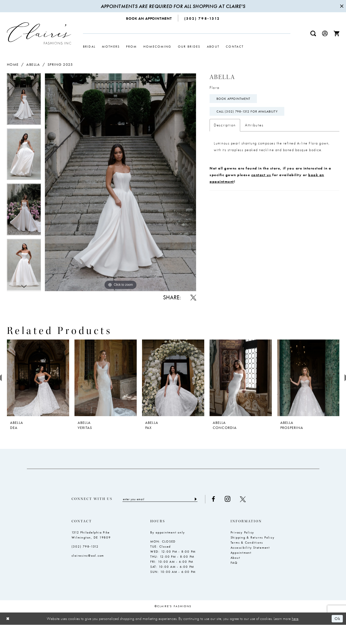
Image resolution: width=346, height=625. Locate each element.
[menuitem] (149, 18)
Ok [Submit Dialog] (337, 618)
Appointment (241, 553)
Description (225, 125)
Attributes (254, 125)
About (235, 558)
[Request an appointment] (149, 18)
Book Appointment (233, 99)
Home (13, 64)
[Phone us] (202, 18)
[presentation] (38, 378)
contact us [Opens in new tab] (261, 174)
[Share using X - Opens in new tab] (193, 297)
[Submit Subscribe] (195, 499)
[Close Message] (341, 6)
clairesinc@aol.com (88, 555)
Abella (33, 64)
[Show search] (313, 33)
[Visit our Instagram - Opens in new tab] (227, 499)
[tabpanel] (24, 101)
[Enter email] (160, 499)
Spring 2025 (60, 64)
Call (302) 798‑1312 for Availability (247, 111)
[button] (325, 33)
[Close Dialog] (8, 618)
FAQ (234, 563)
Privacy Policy (243, 532)
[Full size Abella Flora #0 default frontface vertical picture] (120, 182)
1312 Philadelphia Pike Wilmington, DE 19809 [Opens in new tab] (91, 535)
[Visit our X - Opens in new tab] (243, 499)
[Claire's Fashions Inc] (39, 33)
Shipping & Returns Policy (253, 537)
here (295, 618)
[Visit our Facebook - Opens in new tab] (213, 499)
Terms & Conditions (247, 542)
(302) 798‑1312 (85, 546)
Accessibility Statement (250, 547)
